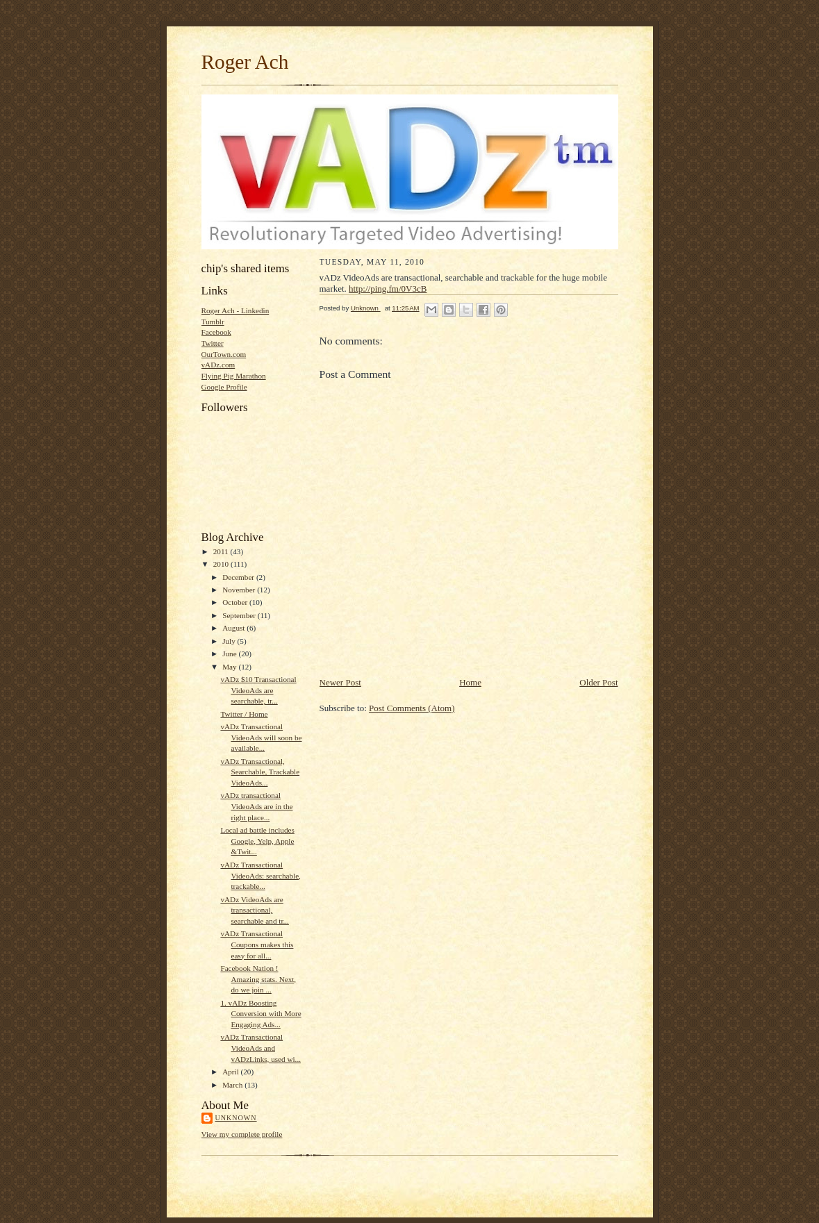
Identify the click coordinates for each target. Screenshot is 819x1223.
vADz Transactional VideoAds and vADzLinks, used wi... (260, 1048)
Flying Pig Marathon (233, 376)
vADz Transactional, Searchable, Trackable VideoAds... (259, 772)
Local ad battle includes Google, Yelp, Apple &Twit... (257, 841)
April (231, 1071)
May (230, 667)
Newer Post (340, 682)
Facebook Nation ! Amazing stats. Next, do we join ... (258, 979)
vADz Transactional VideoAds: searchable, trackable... (260, 875)
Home (470, 682)
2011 (222, 551)
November (239, 589)
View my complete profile (242, 1134)
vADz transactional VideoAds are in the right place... (256, 806)
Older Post (598, 682)
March (233, 1085)
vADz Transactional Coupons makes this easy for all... (256, 944)
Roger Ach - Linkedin (235, 310)
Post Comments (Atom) (412, 708)
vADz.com (218, 364)
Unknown (236, 1118)
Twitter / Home (243, 714)
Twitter (212, 343)
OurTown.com (224, 354)
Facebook (216, 332)
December (239, 577)
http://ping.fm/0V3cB (388, 288)
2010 (222, 564)
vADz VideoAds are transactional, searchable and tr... (254, 910)
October (235, 602)
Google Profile (224, 387)
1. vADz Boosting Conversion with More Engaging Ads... (260, 1014)
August (234, 628)
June (230, 653)
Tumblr (212, 321)
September (240, 615)
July (229, 641)
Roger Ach (245, 62)
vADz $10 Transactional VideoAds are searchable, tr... (258, 690)
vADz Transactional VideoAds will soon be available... (260, 737)
